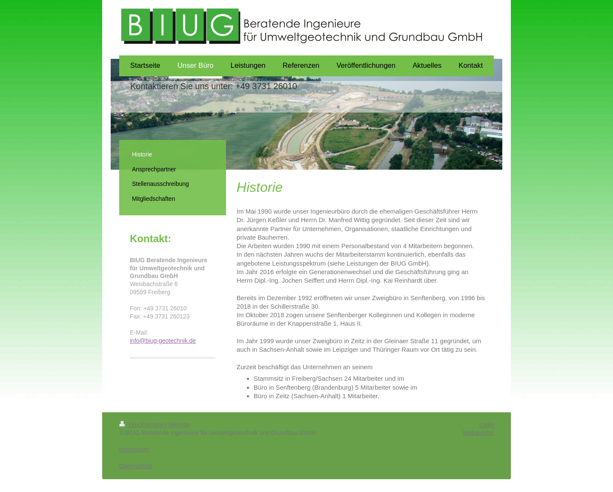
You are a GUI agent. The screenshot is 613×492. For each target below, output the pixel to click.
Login (486, 424)
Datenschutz (135, 466)
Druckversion (142, 424)
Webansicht (478, 432)
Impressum (134, 449)
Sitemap (179, 424)
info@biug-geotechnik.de (163, 340)
